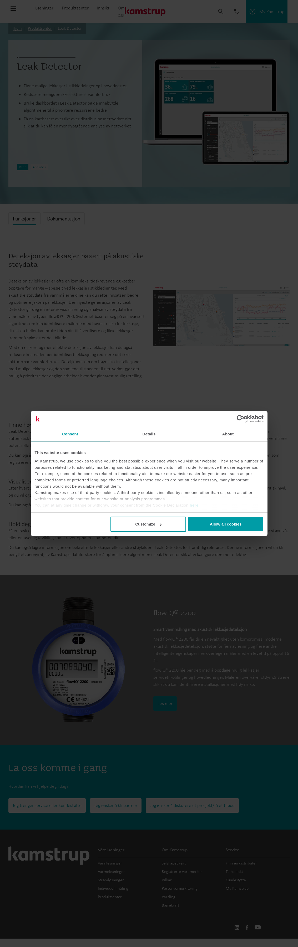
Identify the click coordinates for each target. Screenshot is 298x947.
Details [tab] (149, 434)
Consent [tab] (70, 434)
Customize (148, 524)
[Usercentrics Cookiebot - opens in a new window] (241, 419)
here (194, 505)
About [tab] (228, 434)
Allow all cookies (226, 524)
